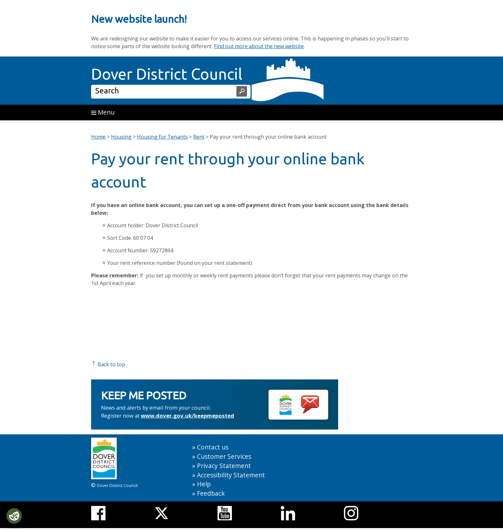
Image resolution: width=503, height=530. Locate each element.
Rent (198, 136)
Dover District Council (167, 74)
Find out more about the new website (259, 46)
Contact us (212, 447)
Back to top (108, 364)
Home (98, 136)
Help (204, 484)
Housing (121, 136)
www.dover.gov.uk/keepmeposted (187, 415)
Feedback (211, 493)
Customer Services (224, 456)
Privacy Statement (224, 465)
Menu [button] (103, 112)
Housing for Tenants (162, 136)
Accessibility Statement (231, 475)
